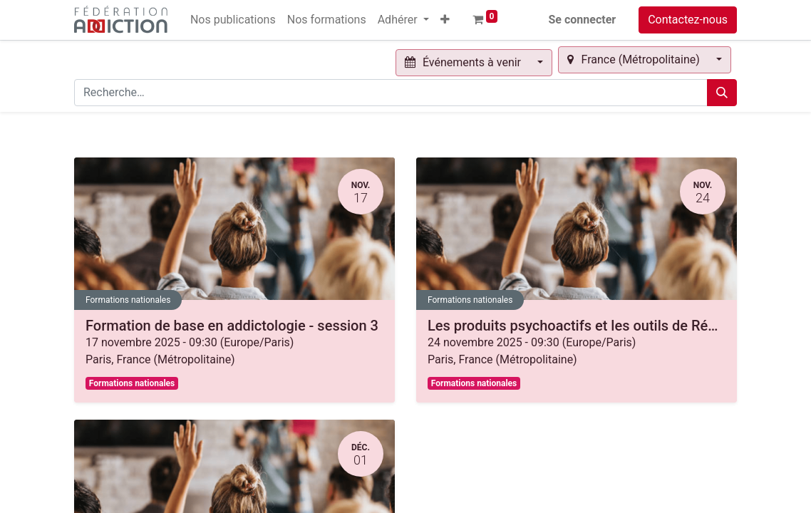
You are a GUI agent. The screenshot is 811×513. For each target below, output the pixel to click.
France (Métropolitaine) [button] (635, 59)
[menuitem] (233, 20)
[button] (445, 20)
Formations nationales (128, 300)
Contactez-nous (688, 19)
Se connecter (582, 19)
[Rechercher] (722, 92)
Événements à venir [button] (464, 62)
